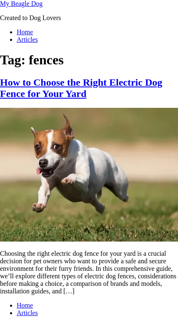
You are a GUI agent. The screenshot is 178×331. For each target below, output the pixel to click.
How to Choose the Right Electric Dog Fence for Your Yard (81, 88)
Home (25, 32)
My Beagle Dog (21, 3)
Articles (27, 39)
